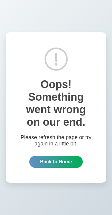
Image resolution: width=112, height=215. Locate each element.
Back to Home (56, 161)
